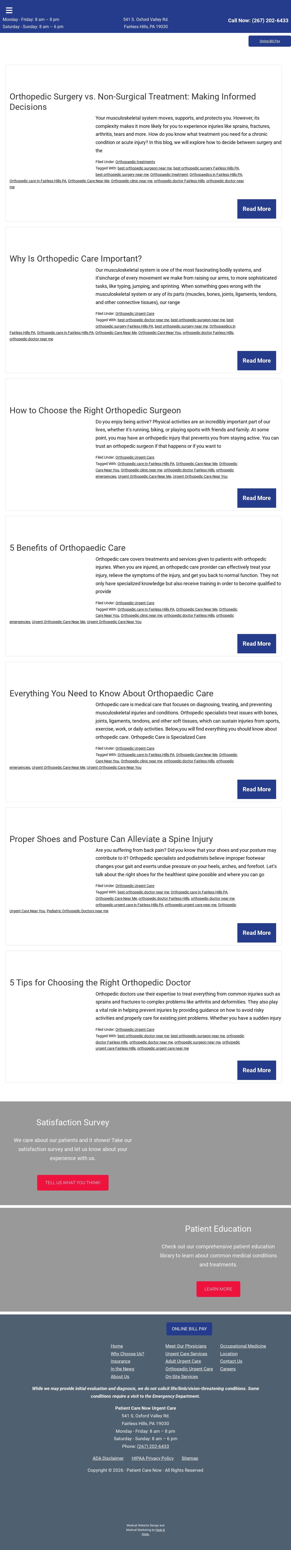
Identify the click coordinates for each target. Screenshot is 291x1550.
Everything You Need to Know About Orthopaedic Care (111, 693)
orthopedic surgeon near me (197, 1042)
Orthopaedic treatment (169, 174)
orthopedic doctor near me (31, 339)
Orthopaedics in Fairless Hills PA (216, 174)
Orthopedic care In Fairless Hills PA (38, 181)
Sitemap (190, 1458)
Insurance (120, 1361)
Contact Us (231, 1361)
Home (117, 1346)
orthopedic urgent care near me (190, 905)
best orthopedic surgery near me (122, 174)
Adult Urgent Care (183, 1361)
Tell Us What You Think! (73, 1182)
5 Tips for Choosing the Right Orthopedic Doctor (100, 983)
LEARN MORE (218, 1289)
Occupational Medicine (243, 1346)
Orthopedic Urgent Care (134, 313)
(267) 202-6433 (270, 20)
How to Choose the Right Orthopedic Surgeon (95, 410)
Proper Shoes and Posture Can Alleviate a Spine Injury (111, 839)
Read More (257, 209)
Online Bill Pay (270, 41)
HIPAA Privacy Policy (153, 1458)
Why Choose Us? (127, 1353)
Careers (228, 1368)
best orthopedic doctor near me (143, 320)
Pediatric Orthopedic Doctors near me (77, 911)
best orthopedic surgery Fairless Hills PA (206, 168)
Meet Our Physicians (186, 1346)
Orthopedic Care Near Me (88, 181)
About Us (120, 1376)
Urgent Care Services (186, 1353)
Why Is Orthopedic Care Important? (76, 259)
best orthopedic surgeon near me (145, 168)
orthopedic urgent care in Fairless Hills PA (129, 905)
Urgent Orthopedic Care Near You (200, 476)
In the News (122, 1368)
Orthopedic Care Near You (159, 333)
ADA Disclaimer (108, 1458)
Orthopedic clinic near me (131, 181)
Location (229, 1353)
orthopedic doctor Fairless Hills (179, 181)
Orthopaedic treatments (135, 162)
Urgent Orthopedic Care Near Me (144, 476)
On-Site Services (181, 1376)
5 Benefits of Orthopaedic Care (68, 548)
